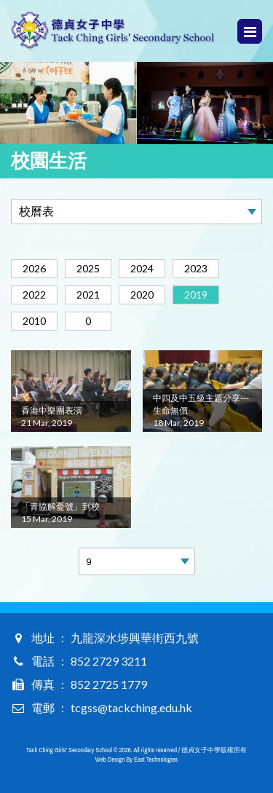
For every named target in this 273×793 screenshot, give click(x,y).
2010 (34, 321)
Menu (250, 32)
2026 (34, 268)
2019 (195, 294)
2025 (88, 268)
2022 (34, 294)
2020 (142, 294)
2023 (195, 268)
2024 (142, 268)
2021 (88, 294)
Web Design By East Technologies (136, 759)
